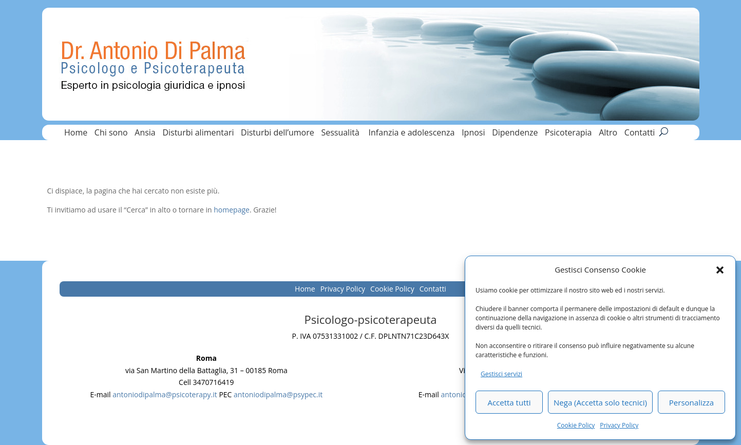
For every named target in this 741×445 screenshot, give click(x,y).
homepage (232, 210)
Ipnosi (473, 133)
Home (75, 133)
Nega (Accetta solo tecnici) (600, 402)
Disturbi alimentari (198, 133)
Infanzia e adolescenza (412, 133)
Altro (608, 133)
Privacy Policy (619, 425)
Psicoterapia (568, 133)
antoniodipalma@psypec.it (278, 394)
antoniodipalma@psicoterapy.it (164, 394)
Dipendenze (515, 133)
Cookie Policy (576, 425)
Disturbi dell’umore (277, 133)
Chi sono (111, 133)
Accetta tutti (508, 402)
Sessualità (341, 133)
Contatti (639, 133)
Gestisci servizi (501, 374)
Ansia (145, 133)
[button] (720, 270)
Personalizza (691, 402)
